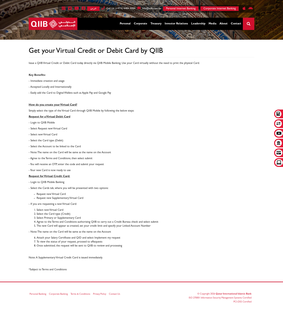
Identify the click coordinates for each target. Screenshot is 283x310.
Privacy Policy (100, 294)
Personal (125, 23)
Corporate (140, 23)
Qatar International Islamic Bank (232, 294)
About (223, 23)
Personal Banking (39, 294)
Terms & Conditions (81, 294)
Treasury (155, 23)
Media (212, 23)
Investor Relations (176, 23)
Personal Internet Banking (181, 8)
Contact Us (115, 294)
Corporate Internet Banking (219, 8)
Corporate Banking (59, 294)
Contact (236, 23)
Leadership (198, 23)
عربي (93, 8)
